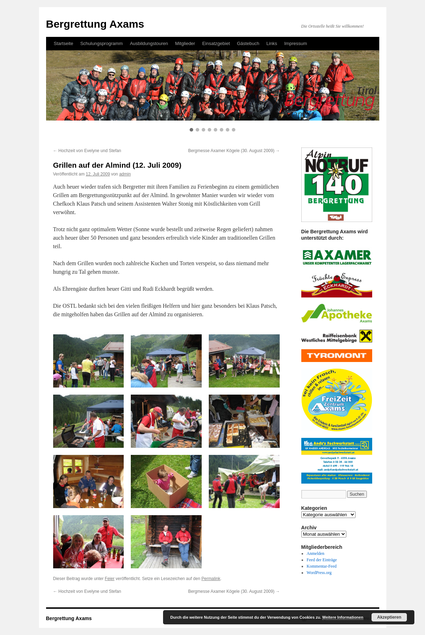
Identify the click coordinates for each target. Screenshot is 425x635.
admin (125, 174)
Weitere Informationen (342, 617)
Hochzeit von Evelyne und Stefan (87, 150)
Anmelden (315, 553)
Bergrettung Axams (69, 618)
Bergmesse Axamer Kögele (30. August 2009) (234, 150)
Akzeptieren (389, 617)
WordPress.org (319, 572)
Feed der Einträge (322, 559)
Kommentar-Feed (321, 566)
